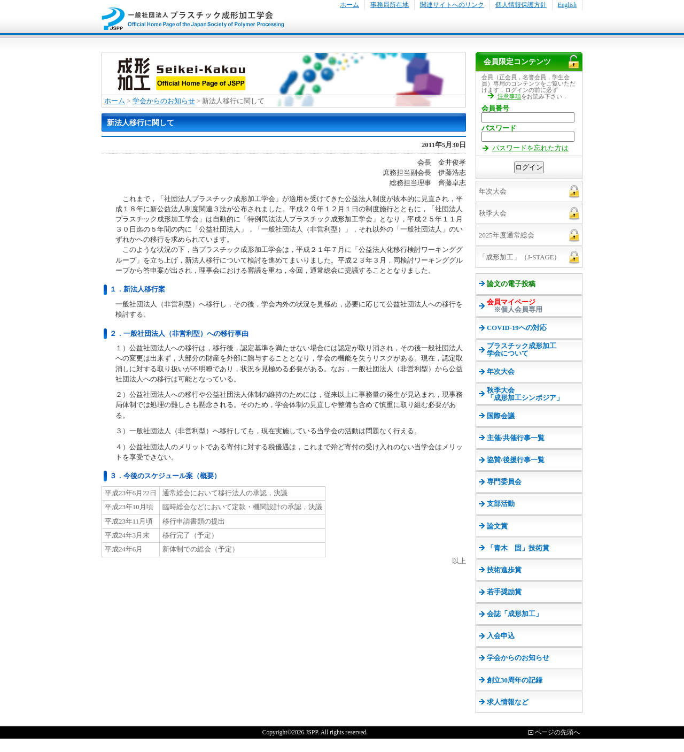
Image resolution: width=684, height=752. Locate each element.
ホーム (349, 5)
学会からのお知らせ (164, 101)
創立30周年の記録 (514, 680)
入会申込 (501, 636)
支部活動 (501, 504)
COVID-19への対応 (517, 328)
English (567, 5)
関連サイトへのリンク (452, 5)
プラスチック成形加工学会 (193, 15)
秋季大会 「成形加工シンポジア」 (525, 394)
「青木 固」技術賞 (518, 548)
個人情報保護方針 (521, 5)
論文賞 (497, 526)
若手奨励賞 (504, 592)
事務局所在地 (389, 5)
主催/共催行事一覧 (516, 438)
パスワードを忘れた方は (530, 148)
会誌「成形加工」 (514, 614)
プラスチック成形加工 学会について (521, 349)
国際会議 (501, 416)
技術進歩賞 (504, 570)
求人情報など (507, 702)
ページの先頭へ (557, 732)
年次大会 (501, 371)
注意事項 (509, 96)
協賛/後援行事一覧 (516, 460)
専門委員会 (504, 482)
